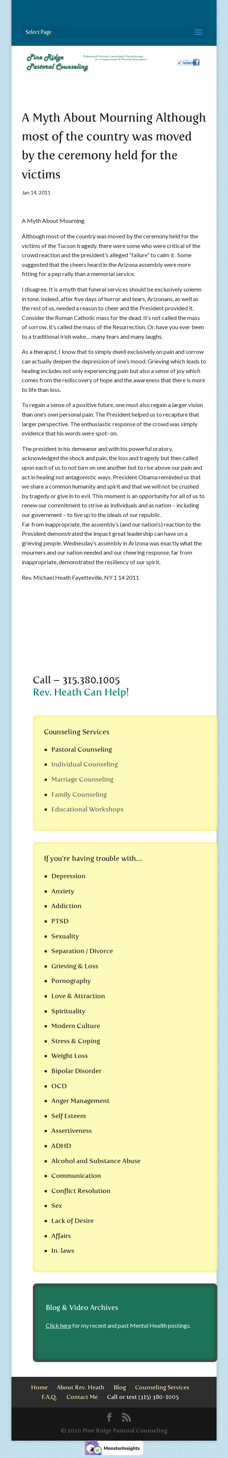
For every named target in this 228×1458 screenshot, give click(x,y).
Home (39, 1387)
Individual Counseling (84, 764)
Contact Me (82, 1396)
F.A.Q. (49, 1396)
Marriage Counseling (82, 779)
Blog (120, 1387)
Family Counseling (79, 794)
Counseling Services (162, 1387)
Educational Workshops (87, 809)
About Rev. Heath (80, 1387)
